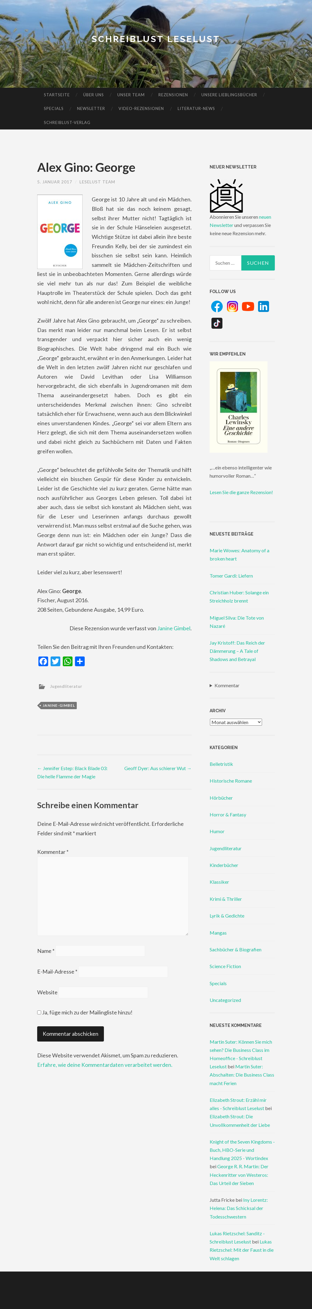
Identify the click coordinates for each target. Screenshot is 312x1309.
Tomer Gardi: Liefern (231, 575)
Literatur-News (196, 108)
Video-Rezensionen (141, 108)
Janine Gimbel (173, 627)
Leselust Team (99, 181)
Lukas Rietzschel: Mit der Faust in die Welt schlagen (242, 1250)
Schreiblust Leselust (156, 39)
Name (46, 952)
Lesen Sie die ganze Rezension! (241, 492)
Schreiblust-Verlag (67, 122)
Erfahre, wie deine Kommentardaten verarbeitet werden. (105, 1067)
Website (47, 995)
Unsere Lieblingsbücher (229, 94)
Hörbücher (221, 798)
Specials (54, 108)
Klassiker (219, 882)
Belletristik (221, 764)
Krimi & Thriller (226, 899)
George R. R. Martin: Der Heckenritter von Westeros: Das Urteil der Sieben (239, 1174)
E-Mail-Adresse (57, 974)
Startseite (57, 94)
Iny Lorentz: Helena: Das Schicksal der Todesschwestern (239, 1208)
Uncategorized (225, 1000)
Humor (217, 831)
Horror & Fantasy (228, 814)
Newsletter (91, 108)
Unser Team (131, 94)
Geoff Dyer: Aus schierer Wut (158, 768)
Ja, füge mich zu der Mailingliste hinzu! (85, 1014)
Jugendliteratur (67, 685)
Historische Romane (231, 781)
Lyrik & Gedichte (227, 915)
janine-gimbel (59, 705)
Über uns (93, 94)
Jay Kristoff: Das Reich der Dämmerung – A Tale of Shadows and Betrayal (237, 651)
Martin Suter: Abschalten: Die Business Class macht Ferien (242, 1074)
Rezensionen (173, 94)
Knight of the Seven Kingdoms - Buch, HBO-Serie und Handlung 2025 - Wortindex (242, 1150)
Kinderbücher (224, 865)
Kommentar (53, 851)
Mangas (218, 933)
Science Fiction (225, 966)
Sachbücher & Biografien (235, 949)
